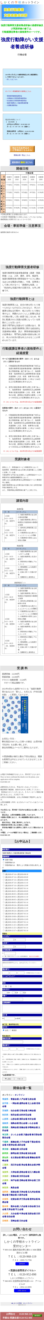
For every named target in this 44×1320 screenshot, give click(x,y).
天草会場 (11, 1209)
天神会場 (23, 1192)
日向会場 (23, 1221)
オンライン (20, 1095)
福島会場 (15, 1123)
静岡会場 (15, 1153)
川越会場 (27, 1135)
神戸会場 (15, 1180)
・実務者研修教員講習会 (13, 96)
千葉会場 (34, 1142)
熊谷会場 (6, 1138)
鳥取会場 (15, 1188)
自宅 (6, 1030)
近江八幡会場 (34, 1172)
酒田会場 (23, 1119)
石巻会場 (23, 1111)
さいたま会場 (17, 1135)
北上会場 (32, 1103)
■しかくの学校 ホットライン (22, 1303)
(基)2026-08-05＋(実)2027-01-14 (16, 902)
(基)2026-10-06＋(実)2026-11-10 (16, 916)
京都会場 (15, 1176)
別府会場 (32, 1214)
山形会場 (15, 1119)
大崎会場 (32, 1111)
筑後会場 (15, 1192)
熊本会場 (15, 1206)
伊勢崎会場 (33, 1127)
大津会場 (15, 1172)
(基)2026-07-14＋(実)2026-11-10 (16, 883)
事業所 (14, 1030)
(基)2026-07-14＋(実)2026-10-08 (16, 880)
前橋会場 (23, 1127)
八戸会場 (23, 1099)
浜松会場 (32, 1153)
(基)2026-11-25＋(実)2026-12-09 (16, 925)
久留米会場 (22, 1195)
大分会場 (15, 1214)
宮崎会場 (15, 1221)
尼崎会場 (23, 1180)
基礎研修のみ (10, 862)
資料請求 (22, 1264)
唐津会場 (34, 1199)
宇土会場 (19, 1209)
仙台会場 (15, 1111)
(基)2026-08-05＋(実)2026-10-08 (16, 894)
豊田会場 (25, 1157)
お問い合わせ (22, 1290)
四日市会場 (16, 1165)
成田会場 (21, 1145)
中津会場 (23, 1214)
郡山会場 (23, 1123)
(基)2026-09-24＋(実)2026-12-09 (16, 911)
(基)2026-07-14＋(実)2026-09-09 (16, 877)
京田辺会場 (24, 1176)
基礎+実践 (9, 860)
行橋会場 (13, 1195)
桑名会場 (32, 1165)
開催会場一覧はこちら (22, 155)
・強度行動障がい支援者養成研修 (16, 103)
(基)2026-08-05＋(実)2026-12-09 (16, 900)
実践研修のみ (10, 865)
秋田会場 (15, 1115)
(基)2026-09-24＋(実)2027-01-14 (16, 914)
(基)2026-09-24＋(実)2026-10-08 (16, 905)
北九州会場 (33, 1192)
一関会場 (15, 1103)
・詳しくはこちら (11, 79)
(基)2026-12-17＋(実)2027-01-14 (16, 930)
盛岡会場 (23, 1103)
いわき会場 (33, 1123)
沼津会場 (23, 1153)
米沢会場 (32, 1119)
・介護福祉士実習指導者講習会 (16, 98)
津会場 (24, 1165)
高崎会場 (15, 1127)
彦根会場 (23, 1172)
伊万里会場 (24, 1199)
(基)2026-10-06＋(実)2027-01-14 (16, 922)
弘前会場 (32, 1099)
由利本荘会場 (25, 1115)
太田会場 (23, 1149)
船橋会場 (15, 1142)
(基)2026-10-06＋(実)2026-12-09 (16, 919)
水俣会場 (32, 1206)
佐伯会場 (11, 1216)
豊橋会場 (34, 1157)
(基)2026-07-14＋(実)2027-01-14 (16, 888)
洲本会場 (32, 1180)
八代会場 (23, 1206)
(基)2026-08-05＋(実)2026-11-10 (16, 897)
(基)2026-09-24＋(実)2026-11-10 (16, 908)
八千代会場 (24, 1142)
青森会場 (15, 1099)
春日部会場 (37, 1135)
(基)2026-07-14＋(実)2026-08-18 (16, 874)
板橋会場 (15, 1149)
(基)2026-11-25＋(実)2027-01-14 (16, 928)
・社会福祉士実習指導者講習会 (16, 101)
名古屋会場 (16, 1157)
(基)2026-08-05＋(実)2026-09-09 (16, 891)
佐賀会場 (15, 1199)
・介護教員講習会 (11, 105)
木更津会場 (12, 1145)
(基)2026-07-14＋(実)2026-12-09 (16, 885)
